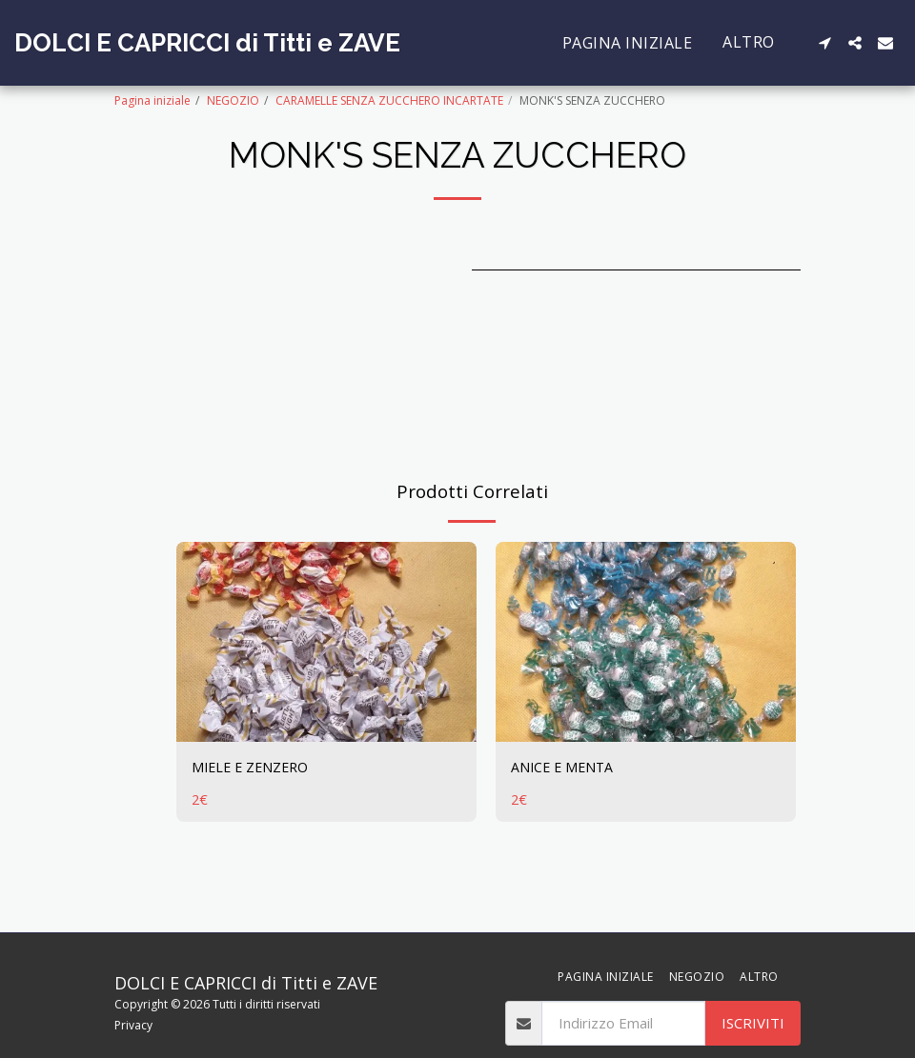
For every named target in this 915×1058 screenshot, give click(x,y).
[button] (824, 42)
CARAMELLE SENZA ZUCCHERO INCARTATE (389, 100)
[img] (326, 642)
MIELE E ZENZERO (253, 767)
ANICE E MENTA (564, 767)
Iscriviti (753, 1022)
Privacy (133, 1025)
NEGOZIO (233, 100)
